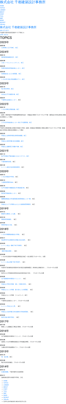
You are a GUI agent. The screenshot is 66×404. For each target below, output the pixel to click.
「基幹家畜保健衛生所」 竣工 (9, 57)
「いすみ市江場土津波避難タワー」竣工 (12, 79)
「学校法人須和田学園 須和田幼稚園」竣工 (13, 135)
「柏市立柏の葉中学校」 (7, 317)
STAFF (2, 14)
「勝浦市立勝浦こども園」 (8, 214)
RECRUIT (2, 22)
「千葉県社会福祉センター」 (9, 100)
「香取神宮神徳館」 (6, 219)
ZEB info (2, 24)
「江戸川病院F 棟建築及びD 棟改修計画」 (13, 188)
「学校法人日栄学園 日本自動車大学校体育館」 (14, 312)
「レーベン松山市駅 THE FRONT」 (10, 262)
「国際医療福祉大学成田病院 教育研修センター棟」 (16, 199)
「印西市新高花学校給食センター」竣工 (12, 68)
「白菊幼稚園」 (5, 372)
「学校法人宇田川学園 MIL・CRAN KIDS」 (13, 284)
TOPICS (2, 8)
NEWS (2, 20)
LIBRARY (2, 10)
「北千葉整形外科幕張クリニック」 (11, 278)
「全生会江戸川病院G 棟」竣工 (9, 94)
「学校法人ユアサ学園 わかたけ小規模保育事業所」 (16, 204)
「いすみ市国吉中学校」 (7, 177)
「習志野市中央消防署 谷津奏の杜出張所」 (13, 240)
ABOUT (2, 12)
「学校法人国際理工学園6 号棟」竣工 (11, 146)
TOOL (1, 16)
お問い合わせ (4, 34)
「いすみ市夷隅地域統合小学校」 (10, 234)
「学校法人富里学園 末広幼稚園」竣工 (12, 141)
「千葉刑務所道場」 (6, 161)
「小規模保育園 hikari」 (7, 182)
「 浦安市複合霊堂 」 (6, 251)
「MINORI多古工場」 (6, 225)
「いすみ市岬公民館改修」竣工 (9, 109)
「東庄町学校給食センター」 (9, 193)
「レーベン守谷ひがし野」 (8, 306)
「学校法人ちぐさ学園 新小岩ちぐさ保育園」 (14, 289)
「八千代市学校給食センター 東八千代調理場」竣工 (16, 122)
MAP (1, 18)
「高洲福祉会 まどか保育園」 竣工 (10, 74)
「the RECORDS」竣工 (7, 89)
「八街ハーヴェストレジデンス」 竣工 (12, 62)
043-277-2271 (4, 30)
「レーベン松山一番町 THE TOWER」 (11, 245)
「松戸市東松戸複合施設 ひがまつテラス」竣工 (14, 156)
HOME (2, 6)
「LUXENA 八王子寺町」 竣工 (9, 47)
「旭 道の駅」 (5, 357)
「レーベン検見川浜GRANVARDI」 (10, 167)
